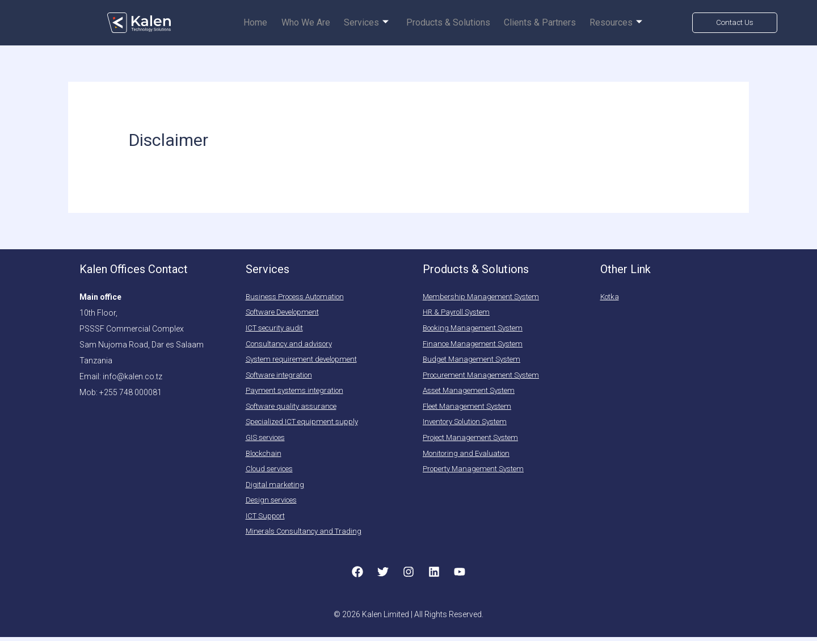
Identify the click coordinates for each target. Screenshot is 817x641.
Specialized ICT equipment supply (305, 424)
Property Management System (477, 471)
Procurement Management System (485, 376)
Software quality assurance (295, 408)
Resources (617, 23)
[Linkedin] (434, 575)
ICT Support (267, 519)
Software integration (282, 376)
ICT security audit (276, 328)
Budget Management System (474, 360)
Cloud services (272, 471)
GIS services (268, 440)
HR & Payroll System (459, 312)
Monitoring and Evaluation (469, 455)
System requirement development (305, 360)
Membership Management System (484, 296)
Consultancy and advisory (292, 344)
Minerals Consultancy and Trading (307, 535)
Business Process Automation (301, 296)
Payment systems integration (298, 392)
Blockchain (266, 455)
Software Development (286, 312)
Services (375, 23)
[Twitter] (383, 575)
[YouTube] (459, 575)
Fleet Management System (470, 408)
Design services (274, 503)
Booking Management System (476, 328)
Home (269, 23)
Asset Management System (472, 392)
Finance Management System (476, 344)
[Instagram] (408, 575)
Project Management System (474, 440)
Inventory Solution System (469, 424)
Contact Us (735, 22)
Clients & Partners (544, 23)
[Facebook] (357, 575)
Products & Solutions (454, 23)
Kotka (610, 296)
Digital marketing (275, 487)
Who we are (317, 23)
